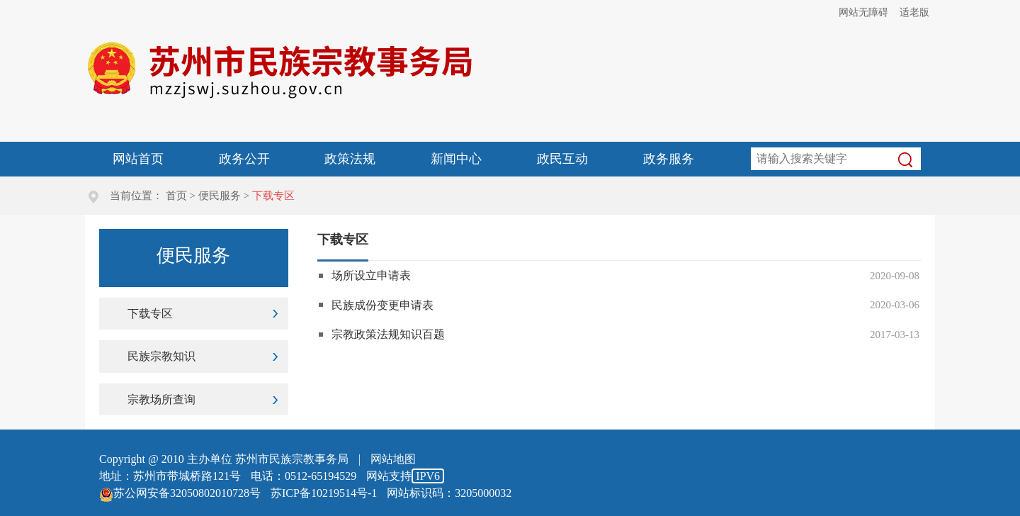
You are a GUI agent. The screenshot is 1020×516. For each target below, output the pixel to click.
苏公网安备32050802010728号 (180, 493)
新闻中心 (456, 159)
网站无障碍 (863, 12)
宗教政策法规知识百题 (388, 334)
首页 (176, 195)
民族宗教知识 (162, 356)
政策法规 (349, 159)
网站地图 (393, 459)
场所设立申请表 (371, 275)
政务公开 (244, 159)
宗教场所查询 (162, 399)
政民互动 (562, 159)
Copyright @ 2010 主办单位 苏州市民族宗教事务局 (223, 459)
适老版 (914, 12)
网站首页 (138, 159)
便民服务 (219, 195)
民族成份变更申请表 (383, 305)
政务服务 (668, 159)
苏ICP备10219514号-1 (324, 493)
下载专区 (150, 314)
